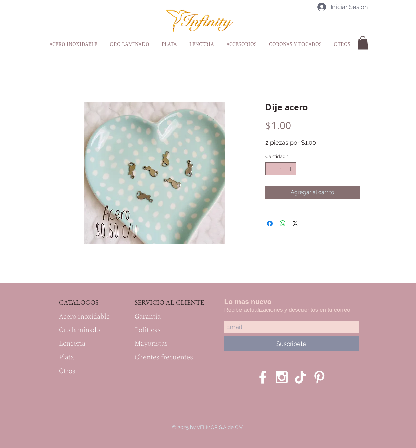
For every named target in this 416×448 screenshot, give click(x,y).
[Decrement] (270, 169)
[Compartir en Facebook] (270, 223)
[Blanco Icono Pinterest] (319, 377)
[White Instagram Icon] (281, 377)
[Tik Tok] (300, 377)
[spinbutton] (281, 169)
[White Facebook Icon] (262, 377)
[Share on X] (295, 223)
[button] (363, 42)
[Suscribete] (291, 343)
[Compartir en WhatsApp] (283, 223)
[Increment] (291, 169)
